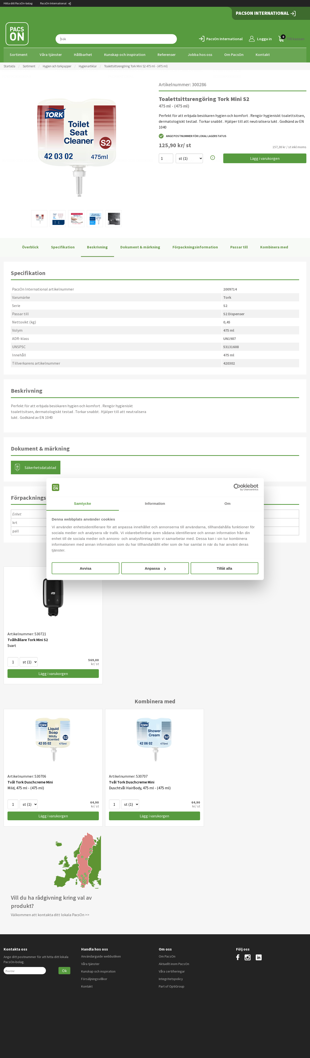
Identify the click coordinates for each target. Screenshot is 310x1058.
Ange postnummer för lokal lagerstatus (192, 134)
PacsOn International (55, 3)
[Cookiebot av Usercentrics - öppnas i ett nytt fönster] (237, 487)
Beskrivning (97, 245)
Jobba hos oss (200, 54)
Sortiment (19, 54)
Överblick (30, 245)
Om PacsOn (234, 54)
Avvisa (85, 568)
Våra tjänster (51, 54)
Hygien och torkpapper (57, 64)
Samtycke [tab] (82, 503)
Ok (64, 969)
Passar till (239, 245)
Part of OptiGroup (171, 985)
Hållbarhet (83, 54)
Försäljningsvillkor (94, 977)
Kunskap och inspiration (124, 54)
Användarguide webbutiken (101, 955)
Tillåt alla (224, 568)
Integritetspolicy (171, 977)
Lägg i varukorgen (265, 157)
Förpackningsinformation (195, 245)
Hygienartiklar (88, 64)
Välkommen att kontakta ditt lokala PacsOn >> (50, 913)
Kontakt (263, 54)
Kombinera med (274, 245)
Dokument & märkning (140, 245)
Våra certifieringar (172, 970)
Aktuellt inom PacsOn (174, 962)
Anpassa (155, 568)
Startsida (9, 64)
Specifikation (63, 245)
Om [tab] (227, 503)
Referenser (167, 54)
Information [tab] (155, 503)
